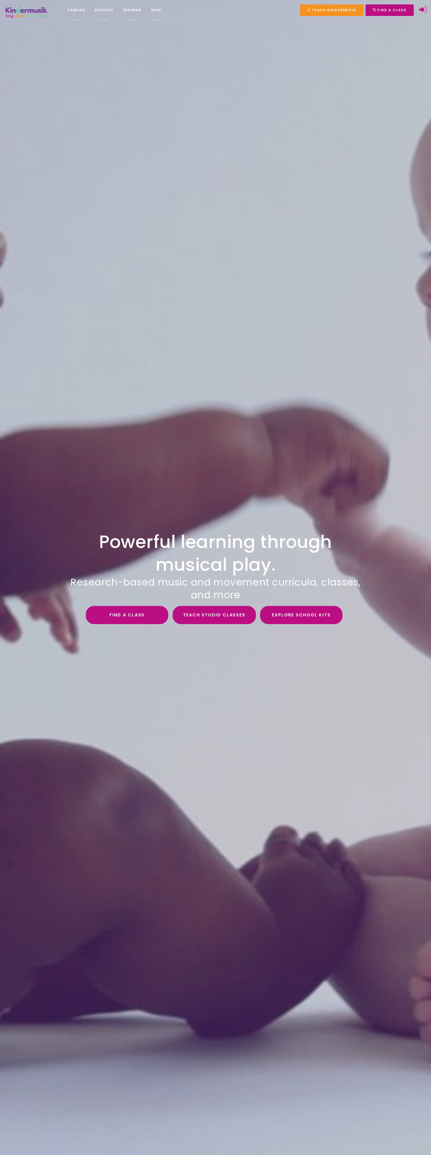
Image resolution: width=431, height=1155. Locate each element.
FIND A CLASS (390, 10)
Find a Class (127, 615)
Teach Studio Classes (214, 615)
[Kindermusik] (26, 10)
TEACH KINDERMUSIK (331, 10)
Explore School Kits (301, 615)
